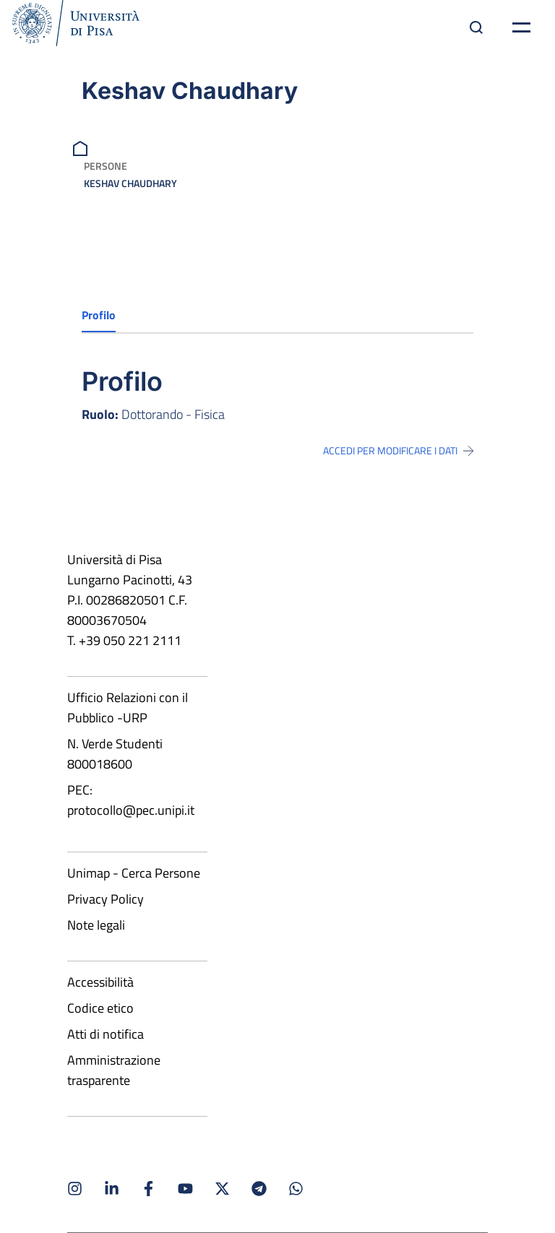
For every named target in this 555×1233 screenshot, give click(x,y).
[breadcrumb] (82, 147)
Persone (105, 165)
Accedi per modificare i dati (398, 451)
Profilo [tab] (99, 315)
